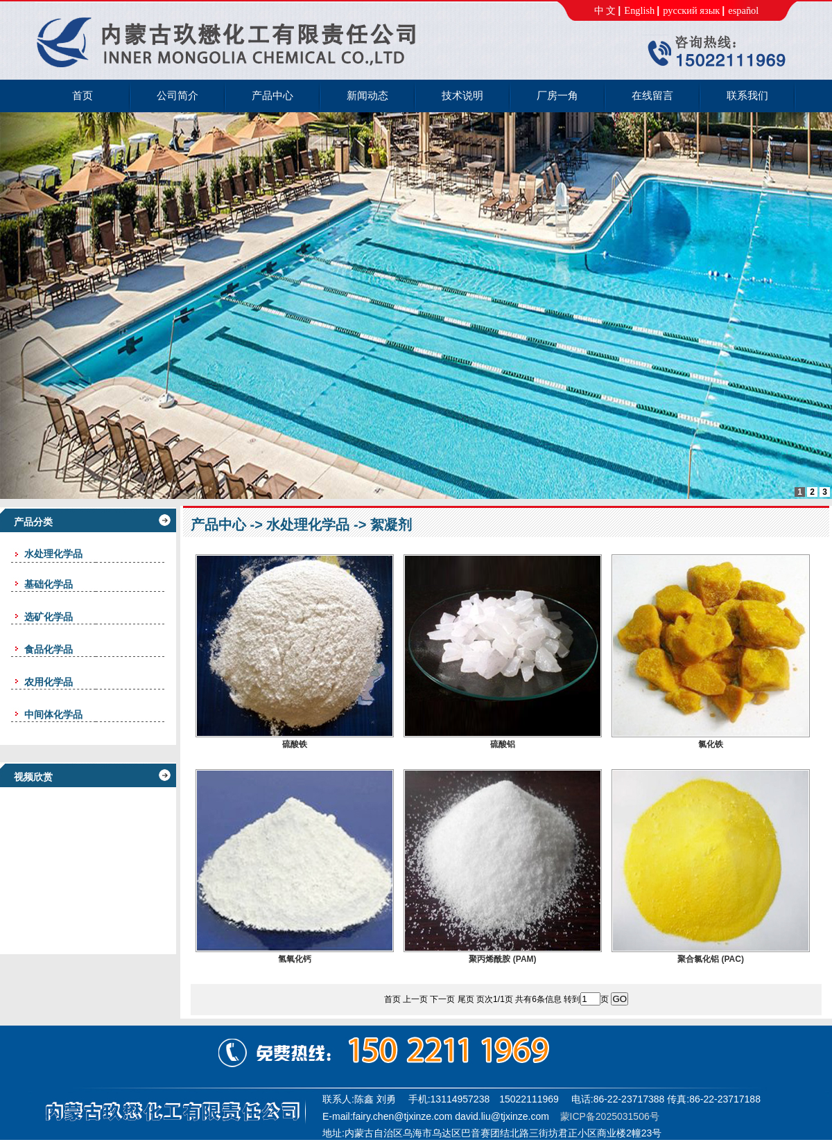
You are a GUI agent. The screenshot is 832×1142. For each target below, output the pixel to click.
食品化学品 (48, 649)
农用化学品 (48, 681)
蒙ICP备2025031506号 (609, 1116)
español (743, 10)
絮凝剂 (391, 524)
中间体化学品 (53, 714)
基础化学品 (48, 584)
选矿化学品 (48, 616)
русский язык (691, 10)
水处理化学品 (307, 524)
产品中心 (218, 524)
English (639, 10)
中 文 (605, 10)
